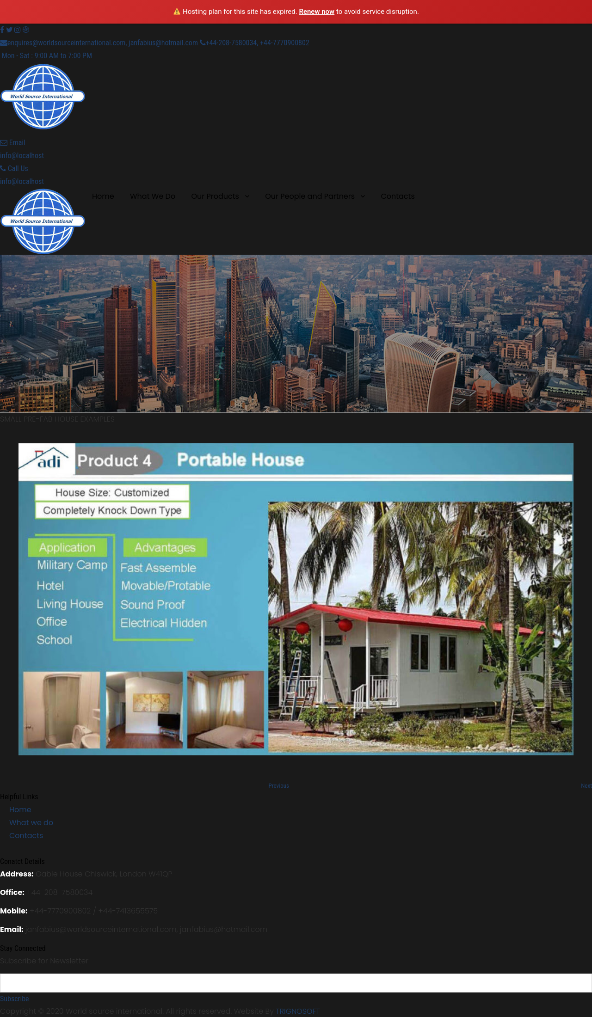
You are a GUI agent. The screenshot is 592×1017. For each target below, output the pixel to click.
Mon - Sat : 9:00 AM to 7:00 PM (46, 55)
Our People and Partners (310, 196)
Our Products (215, 196)
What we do (31, 822)
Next (586, 785)
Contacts (397, 196)
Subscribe (14, 998)
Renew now (316, 11)
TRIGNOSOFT (298, 1011)
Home (103, 196)
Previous (279, 785)
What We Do (152, 196)
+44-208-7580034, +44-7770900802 (254, 42)
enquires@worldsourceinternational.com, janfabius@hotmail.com (99, 42)
